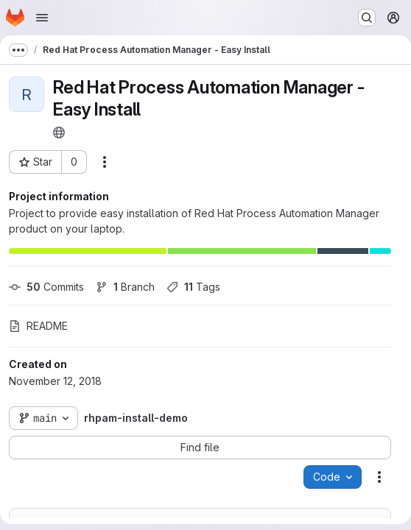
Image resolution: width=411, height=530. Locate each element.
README (38, 325)
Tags (193, 286)
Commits (46, 286)
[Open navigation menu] (42, 17)
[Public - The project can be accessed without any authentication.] (59, 132)
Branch (125, 286)
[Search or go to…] (367, 17)
